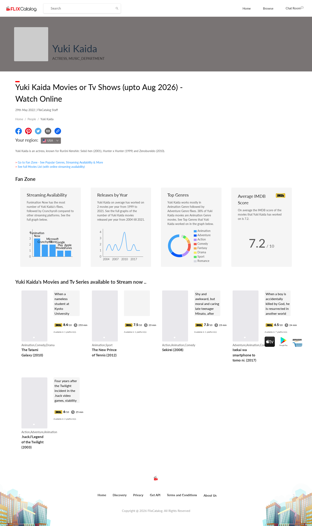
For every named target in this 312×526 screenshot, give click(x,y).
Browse (268, 8)
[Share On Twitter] (38, 131)
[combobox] (51, 140)
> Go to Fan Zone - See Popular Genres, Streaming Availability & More (59, 162)
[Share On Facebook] (18, 131)
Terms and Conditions (182, 495)
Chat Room (295, 8)
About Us (210, 495)
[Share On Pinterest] (28, 131)
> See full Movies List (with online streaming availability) (50, 166)
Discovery (120, 495)
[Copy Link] (58, 131)
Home (247, 8)
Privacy (138, 495)
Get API (155, 495)
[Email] (48, 131)
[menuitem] (246, 8)
